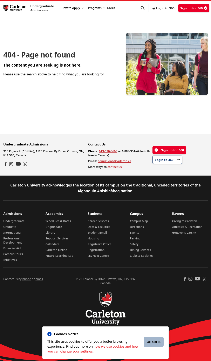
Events (134, 232)
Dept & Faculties (99, 227)
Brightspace (54, 227)
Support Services (57, 238)
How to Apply (72, 8)
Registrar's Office (99, 244)
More (111, 8)
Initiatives (10, 260)
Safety (134, 244)
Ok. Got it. (154, 342)
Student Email (97, 232)
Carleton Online (56, 250)
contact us (114, 167)
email (39, 279)
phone (26, 279)
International (12, 232)
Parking (135, 238)
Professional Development (12, 240)
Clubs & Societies (141, 256)
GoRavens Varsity (184, 232)
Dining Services (140, 250)
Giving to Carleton (184, 221)
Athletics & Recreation (187, 227)
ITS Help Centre (98, 256)
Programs (96, 8)
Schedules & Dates (58, 221)
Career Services (98, 221)
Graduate (9, 227)
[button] (145, 8)
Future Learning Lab (59, 256)
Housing (93, 238)
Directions (137, 227)
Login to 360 (165, 8)
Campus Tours (13, 254)
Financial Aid (12, 248)
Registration (96, 250)
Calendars (52, 244)
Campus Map (139, 221)
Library (50, 232)
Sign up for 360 (193, 8)
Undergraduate (14, 221)
